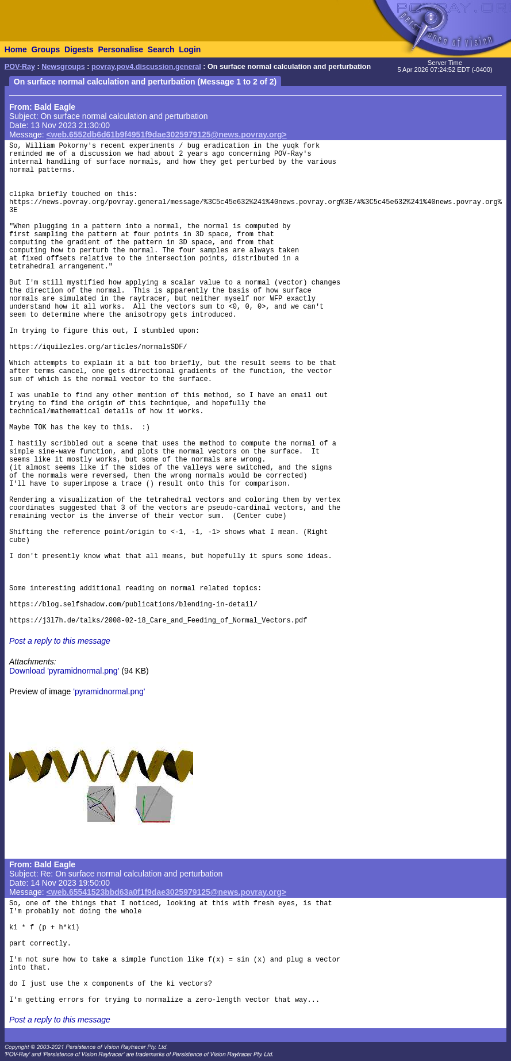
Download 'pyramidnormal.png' (64, 670)
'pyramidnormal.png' (109, 691)
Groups (45, 49)
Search (161, 49)
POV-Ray (20, 67)
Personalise (120, 49)
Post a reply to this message (59, 640)
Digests (79, 49)
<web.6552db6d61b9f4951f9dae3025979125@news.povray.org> (167, 134)
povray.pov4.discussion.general (146, 67)
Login (190, 49)
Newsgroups (63, 67)
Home (16, 49)
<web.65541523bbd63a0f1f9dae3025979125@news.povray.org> (166, 892)
